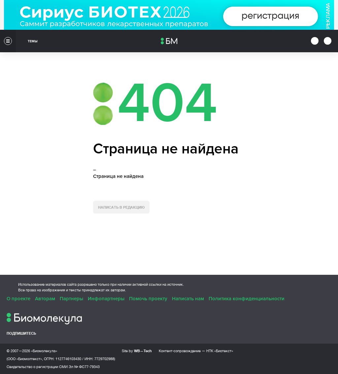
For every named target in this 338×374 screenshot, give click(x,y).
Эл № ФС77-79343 (84, 367)
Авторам (45, 299)
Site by (137, 351)
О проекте (18, 299)
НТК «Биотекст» (219, 351)
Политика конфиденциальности (247, 299)
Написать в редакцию (121, 207)
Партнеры (71, 299)
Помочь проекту (148, 299)
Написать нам (188, 299)
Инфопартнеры (106, 299)
